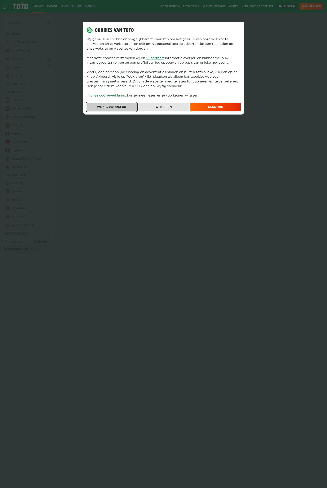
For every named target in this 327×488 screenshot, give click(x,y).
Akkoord (215, 107)
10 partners (155, 58)
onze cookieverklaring (108, 95)
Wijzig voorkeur (111, 107)
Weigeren (163, 107)
